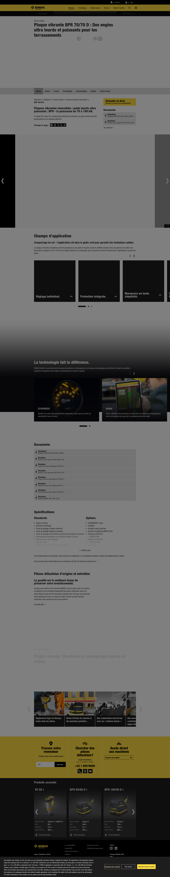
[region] (85, 867)
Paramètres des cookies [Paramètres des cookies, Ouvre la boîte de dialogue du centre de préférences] (112, 867)
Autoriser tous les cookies (146, 867)
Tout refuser (128, 867)
